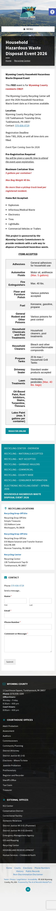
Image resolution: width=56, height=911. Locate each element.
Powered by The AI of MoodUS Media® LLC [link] (35, 882)
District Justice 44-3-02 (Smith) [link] (17, 830)
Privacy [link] (12, 879)
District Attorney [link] (11, 750)
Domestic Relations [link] (12, 820)
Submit (9, 662)
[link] (52, 12)
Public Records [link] (33, 871)
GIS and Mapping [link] (11, 840)
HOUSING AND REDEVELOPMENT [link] (18, 850)
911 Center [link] (8, 806)
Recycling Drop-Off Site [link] (15, 513)
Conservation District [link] (13, 811)
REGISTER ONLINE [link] (17, 431)
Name (8, 596)
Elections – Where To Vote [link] (15, 760)
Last (30, 605)
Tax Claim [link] (7, 785)
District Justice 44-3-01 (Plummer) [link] (19, 825)
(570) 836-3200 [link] (17, 693)
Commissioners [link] (10, 740)
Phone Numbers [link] (42, 868)
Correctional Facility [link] (12, 815)
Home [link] (8, 60)
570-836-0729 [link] (22, 125)
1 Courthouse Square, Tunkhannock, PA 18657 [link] (24, 690)
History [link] (19, 871)
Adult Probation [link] (10, 726)
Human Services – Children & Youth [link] (19, 855)
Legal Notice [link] (22, 879)
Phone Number (12, 622)
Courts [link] (17, 868)
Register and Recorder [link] (13, 775)
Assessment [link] (8, 731)
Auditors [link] (7, 736)
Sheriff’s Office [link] (9, 780)
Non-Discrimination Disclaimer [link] (28, 874)
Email (7, 610)
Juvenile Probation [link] (12, 765)
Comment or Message (16, 633)
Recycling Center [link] (22, 60)
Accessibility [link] (32, 879)
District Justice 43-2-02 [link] (14, 755)
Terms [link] (6, 879)
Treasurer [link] (7, 790)
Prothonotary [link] (9, 770)
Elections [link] (27, 868)
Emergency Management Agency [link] (18, 835)
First (5, 605)
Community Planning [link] (13, 745)
